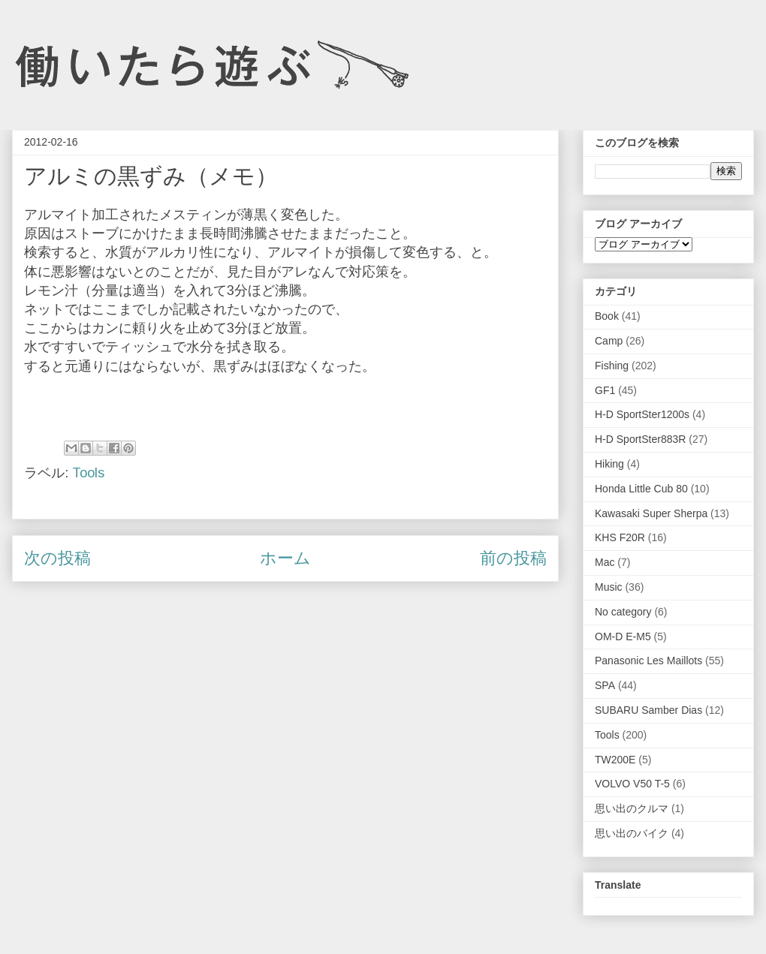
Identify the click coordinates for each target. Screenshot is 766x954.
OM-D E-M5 (623, 636)
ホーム (285, 558)
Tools (88, 472)
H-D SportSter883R (640, 439)
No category (623, 612)
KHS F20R (620, 537)
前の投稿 (513, 558)
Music (609, 587)
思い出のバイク (631, 833)
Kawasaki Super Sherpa (651, 513)
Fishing (612, 366)
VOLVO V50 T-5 (632, 784)
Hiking (609, 464)
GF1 (605, 390)
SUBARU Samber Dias (648, 710)
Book (607, 316)
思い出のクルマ (631, 808)
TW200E (615, 760)
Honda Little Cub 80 (641, 489)
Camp (609, 341)
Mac (604, 562)
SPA (605, 685)
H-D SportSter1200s (642, 414)
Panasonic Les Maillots (648, 661)
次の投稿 (57, 558)
